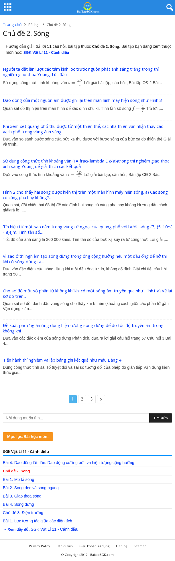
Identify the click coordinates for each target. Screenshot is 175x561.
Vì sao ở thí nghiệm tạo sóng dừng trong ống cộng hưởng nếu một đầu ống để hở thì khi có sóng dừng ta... (85, 258)
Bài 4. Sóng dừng (18, 504)
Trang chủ (12, 24)
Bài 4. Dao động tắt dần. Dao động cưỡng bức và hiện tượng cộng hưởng (68, 462)
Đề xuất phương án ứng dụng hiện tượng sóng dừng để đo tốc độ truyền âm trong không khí (83, 328)
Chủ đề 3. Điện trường (23, 512)
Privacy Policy (39, 546)
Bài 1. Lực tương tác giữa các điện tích (37, 521)
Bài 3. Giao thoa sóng (22, 496)
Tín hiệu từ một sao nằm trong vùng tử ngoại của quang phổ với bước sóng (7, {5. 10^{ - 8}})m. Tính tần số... (87, 229)
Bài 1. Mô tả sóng (18, 479)
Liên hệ (121, 546)
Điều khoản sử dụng (94, 546)
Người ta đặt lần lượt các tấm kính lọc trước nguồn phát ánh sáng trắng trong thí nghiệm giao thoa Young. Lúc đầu (81, 71)
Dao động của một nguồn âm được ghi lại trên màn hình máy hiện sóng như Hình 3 (82, 100)
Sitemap (140, 546)
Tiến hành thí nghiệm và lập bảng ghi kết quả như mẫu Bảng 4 (62, 360)
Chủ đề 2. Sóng (16, 471)
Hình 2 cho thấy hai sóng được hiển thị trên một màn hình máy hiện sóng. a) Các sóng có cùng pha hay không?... (85, 194)
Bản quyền (65, 546)
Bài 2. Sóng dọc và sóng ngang (31, 487)
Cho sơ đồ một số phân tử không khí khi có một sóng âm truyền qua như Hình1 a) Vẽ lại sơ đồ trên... (87, 293)
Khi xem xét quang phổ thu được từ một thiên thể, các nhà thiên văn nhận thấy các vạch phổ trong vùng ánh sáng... (83, 128)
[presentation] (75, 82)
